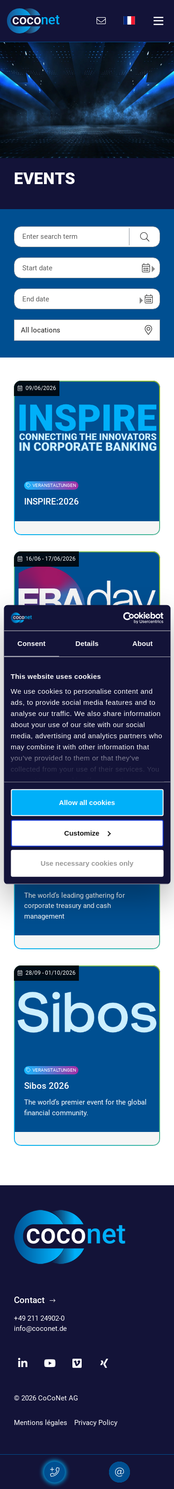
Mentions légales (40, 1423)
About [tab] (142, 643)
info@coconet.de (40, 1328)
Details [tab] (87, 643)
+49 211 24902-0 (39, 1318)
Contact (29, 1300)
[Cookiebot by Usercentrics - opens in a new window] (123, 618)
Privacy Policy (95, 1423)
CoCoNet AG (58, 1398)
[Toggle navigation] (158, 21)
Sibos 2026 (46, 1086)
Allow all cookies (87, 802)
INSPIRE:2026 (51, 502)
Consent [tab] (31, 643)
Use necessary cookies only (86, 863)
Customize (87, 833)
